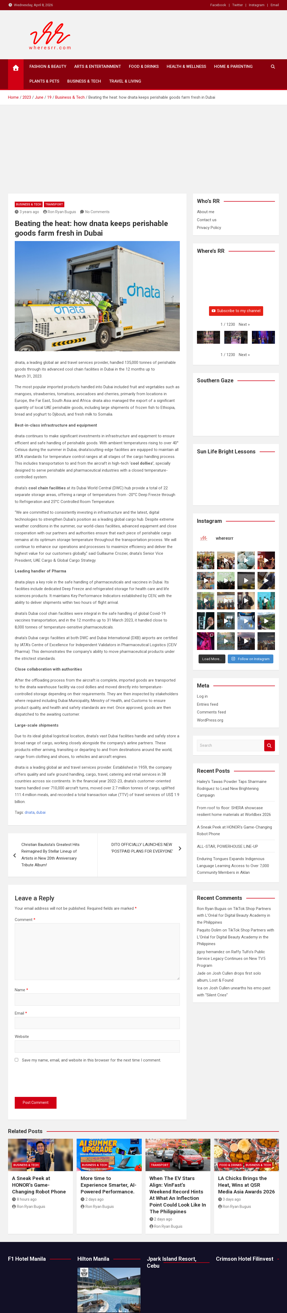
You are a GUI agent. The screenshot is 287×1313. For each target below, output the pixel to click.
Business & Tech (84, 81)
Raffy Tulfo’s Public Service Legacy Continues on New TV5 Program (231, 953)
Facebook (218, 5)
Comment (25, 919)
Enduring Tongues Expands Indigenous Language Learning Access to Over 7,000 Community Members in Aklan (233, 860)
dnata (30, 812)
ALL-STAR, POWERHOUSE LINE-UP (227, 841)
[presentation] (55, 1081)
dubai (41, 812)
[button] (244, 324)
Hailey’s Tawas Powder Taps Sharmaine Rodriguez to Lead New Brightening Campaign (232, 783)
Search (269, 740)
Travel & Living (125, 81)
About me (205, 211)
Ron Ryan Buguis (59, 212)
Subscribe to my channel (236, 310)
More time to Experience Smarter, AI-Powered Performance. (108, 1184)
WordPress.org (210, 714)
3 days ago (229, 1199)
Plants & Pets (44, 81)
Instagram (256, 5)
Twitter (237, 5)
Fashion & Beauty (47, 66)
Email (275, 5)
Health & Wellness (186, 66)
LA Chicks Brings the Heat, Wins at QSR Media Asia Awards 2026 (246, 1184)
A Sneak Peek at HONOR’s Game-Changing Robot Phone (39, 1184)
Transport (54, 204)
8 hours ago (24, 1199)
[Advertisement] (143, 145)
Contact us (207, 219)
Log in (202, 691)
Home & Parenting (233, 66)
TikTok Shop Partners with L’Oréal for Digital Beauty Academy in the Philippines (234, 910)
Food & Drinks (144, 66)
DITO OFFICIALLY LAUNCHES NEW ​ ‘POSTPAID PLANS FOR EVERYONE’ (142, 848)
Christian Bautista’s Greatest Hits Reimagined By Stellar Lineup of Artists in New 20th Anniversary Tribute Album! (50, 855)
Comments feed (211, 706)
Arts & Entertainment (97, 66)
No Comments (97, 212)
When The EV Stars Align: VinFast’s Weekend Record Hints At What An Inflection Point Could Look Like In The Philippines (178, 1194)
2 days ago (92, 1199)
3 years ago (27, 212)
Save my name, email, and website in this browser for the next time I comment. (91, 1060)
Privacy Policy (209, 227)
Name (21, 989)
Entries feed (207, 699)
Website (22, 1036)
